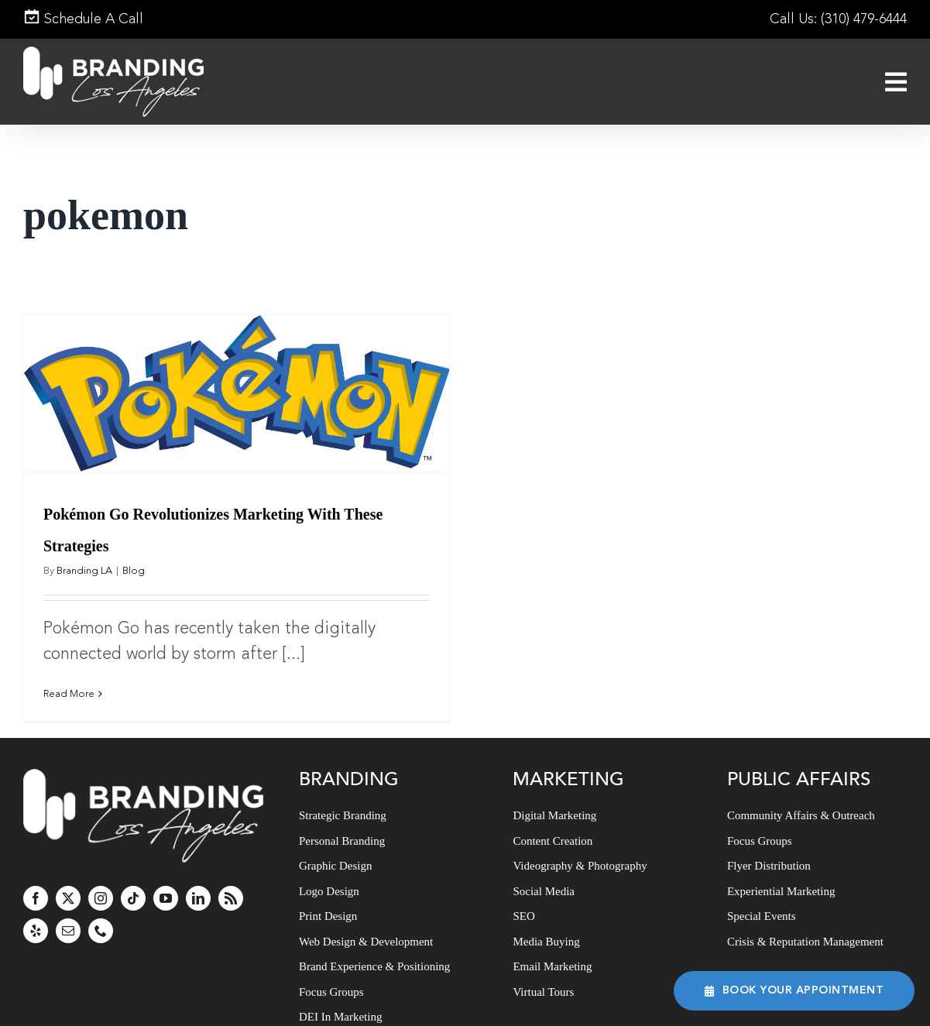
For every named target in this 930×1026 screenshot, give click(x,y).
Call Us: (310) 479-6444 (838, 19)
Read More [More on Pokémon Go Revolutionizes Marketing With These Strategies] (68, 694)
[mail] (68, 930)
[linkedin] (198, 897)
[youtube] (165, 897)
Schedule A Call (83, 19)
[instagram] (100, 897)
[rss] (230, 897)
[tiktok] (133, 897)
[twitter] (68, 897)
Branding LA (84, 571)
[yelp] (35, 930)
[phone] (100, 930)
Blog (133, 571)
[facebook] (35, 897)
